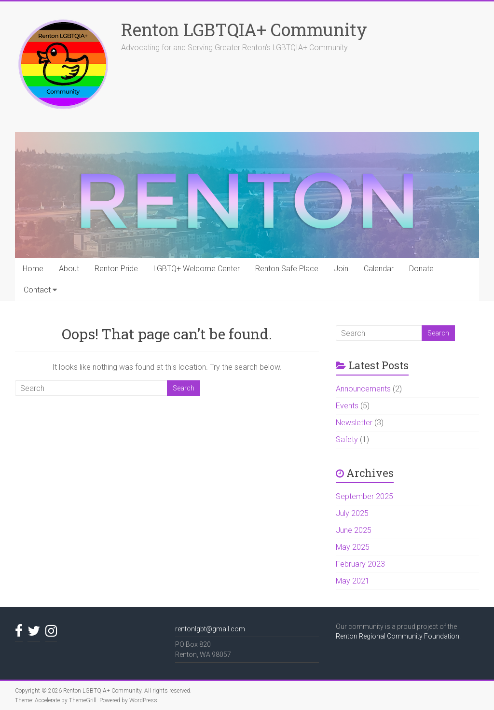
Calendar (379, 268)
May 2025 (353, 547)
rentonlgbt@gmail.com (210, 629)
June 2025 (353, 530)
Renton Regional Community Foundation (397, 636)
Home (33, 268)
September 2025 (364, 496)
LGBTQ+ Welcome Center (196, 268)
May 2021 (353, 580)
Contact (37, 289)
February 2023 (360, 564)
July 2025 (352, 513)
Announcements (363, 388)
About (69, 268)
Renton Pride (116, 268)
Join (341, 268)
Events (347, 405)
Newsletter (354, 422)
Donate (421, 268)
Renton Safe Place (286, 268)
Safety (347, 439)
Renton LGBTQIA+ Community (244, 29)
